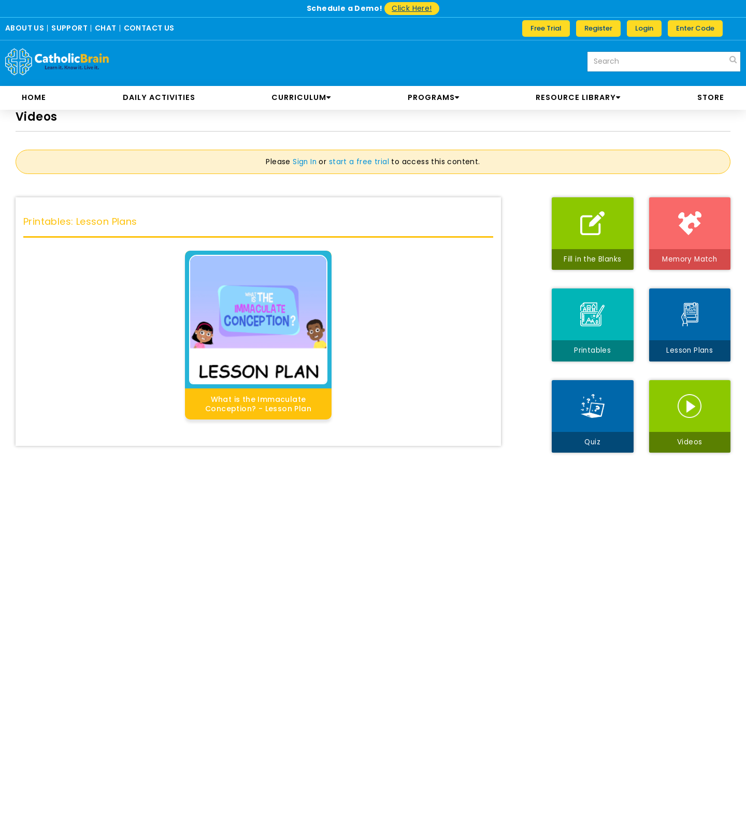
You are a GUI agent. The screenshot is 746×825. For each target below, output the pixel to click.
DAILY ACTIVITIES (159, 97)
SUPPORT (69, 28)
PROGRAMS (434, 97)
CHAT (106, 28)
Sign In (304, 161)
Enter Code (695, 28)
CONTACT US (149, 28)
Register (598, 28)
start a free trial (359, 161)
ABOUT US (24, 28)
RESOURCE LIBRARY (578, 97)
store (710, 97)
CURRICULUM (301, 97)
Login (644, 28)
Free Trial (546, 28)
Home (34, 97)
